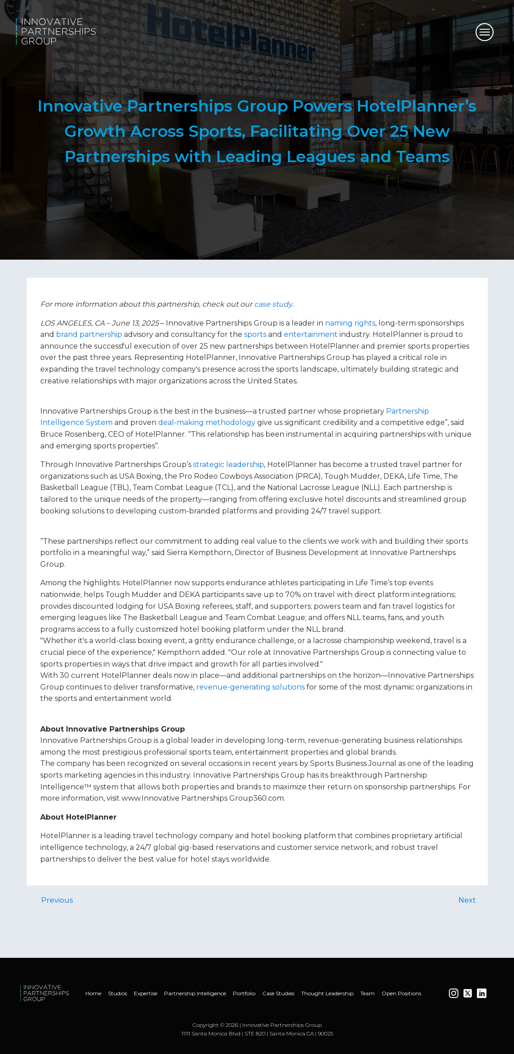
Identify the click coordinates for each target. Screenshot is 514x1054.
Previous (57, 900)
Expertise (145, 993)
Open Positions (401, 993)
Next (467, 900)
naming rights (350, 323)
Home (93, 993)
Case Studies (278, 993)
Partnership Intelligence (195, 993)
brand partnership (89, 334)
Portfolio (244, 993)
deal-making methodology (206, 422)
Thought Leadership (327, 993)
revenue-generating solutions (250, 687)
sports (255, 334)
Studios (117, 993)
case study (273, 304)
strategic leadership (228, 464)
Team (367, 993)
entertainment (311, 334)
